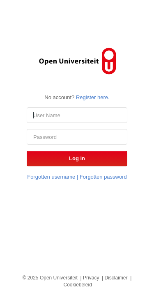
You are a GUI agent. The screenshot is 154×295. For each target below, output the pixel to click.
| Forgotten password (101, 177)
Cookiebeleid (77, 285)
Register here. (93, 97)
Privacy (91, 278)
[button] (77, 158)
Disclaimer (116, 278)
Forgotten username (51, 177)
